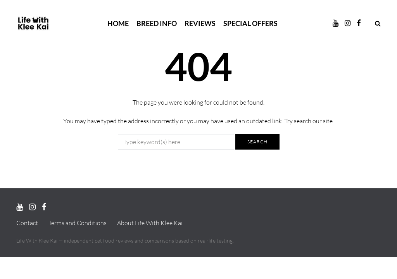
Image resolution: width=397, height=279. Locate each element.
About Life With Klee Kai (150, 223)
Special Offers (250, 23)
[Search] (176, 142)
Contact (27, 223)
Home (118, 23)
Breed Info (156, 23)
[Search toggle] (375, 23)
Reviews (200, 23)
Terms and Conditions (77, 223)
